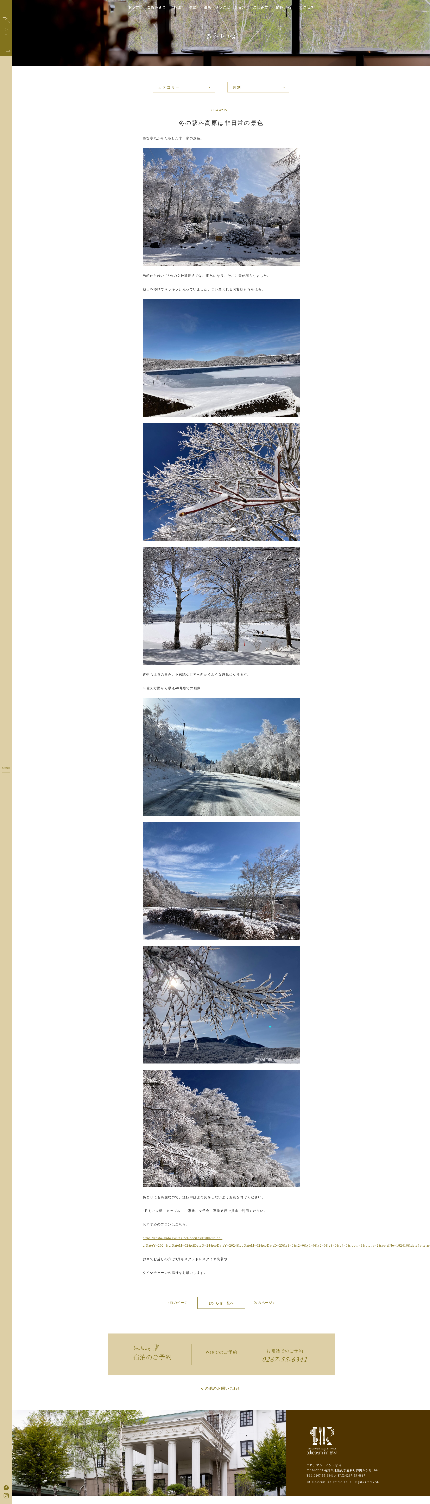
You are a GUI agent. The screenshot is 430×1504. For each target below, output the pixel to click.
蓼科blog (284, 7)
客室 (192, 7)
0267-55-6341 (285, 1359)
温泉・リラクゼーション (225, 7)
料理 (177, 7)
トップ (133, 7)
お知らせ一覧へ (221, 1303)
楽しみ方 (260, 7)
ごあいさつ (156, 7)
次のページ (263, 1302)
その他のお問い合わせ (221, 1388)
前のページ (179, 1302)
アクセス (306, 7)
